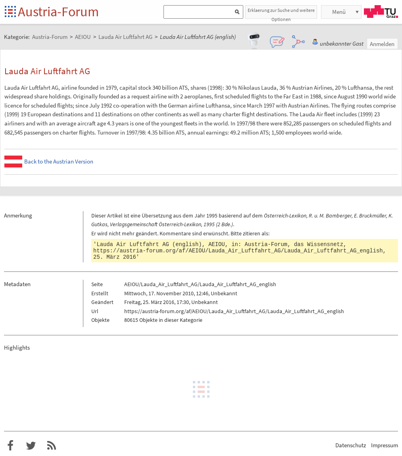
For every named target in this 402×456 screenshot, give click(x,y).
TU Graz (381, 11)
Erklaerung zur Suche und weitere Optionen (281, 13)
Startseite (11, 12)
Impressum (384, 445)
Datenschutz (350, 445)
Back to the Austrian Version (58, 161)
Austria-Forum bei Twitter (31, 445)
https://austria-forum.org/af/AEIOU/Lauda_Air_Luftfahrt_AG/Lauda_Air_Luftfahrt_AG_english (238, 251)
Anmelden (382, 44)
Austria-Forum (58, 11)
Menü (339, 11)
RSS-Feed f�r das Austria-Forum (51, 445)
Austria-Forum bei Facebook (10, 445)
